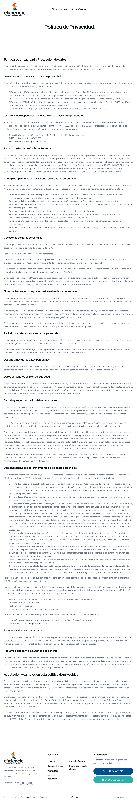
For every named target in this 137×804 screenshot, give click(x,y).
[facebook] (67, 797)
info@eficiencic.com (36, 141)
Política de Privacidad (29, 797)
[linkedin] (77, 797)
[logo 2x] (15, 3)
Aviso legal (44, 797)
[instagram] (72, 797)
